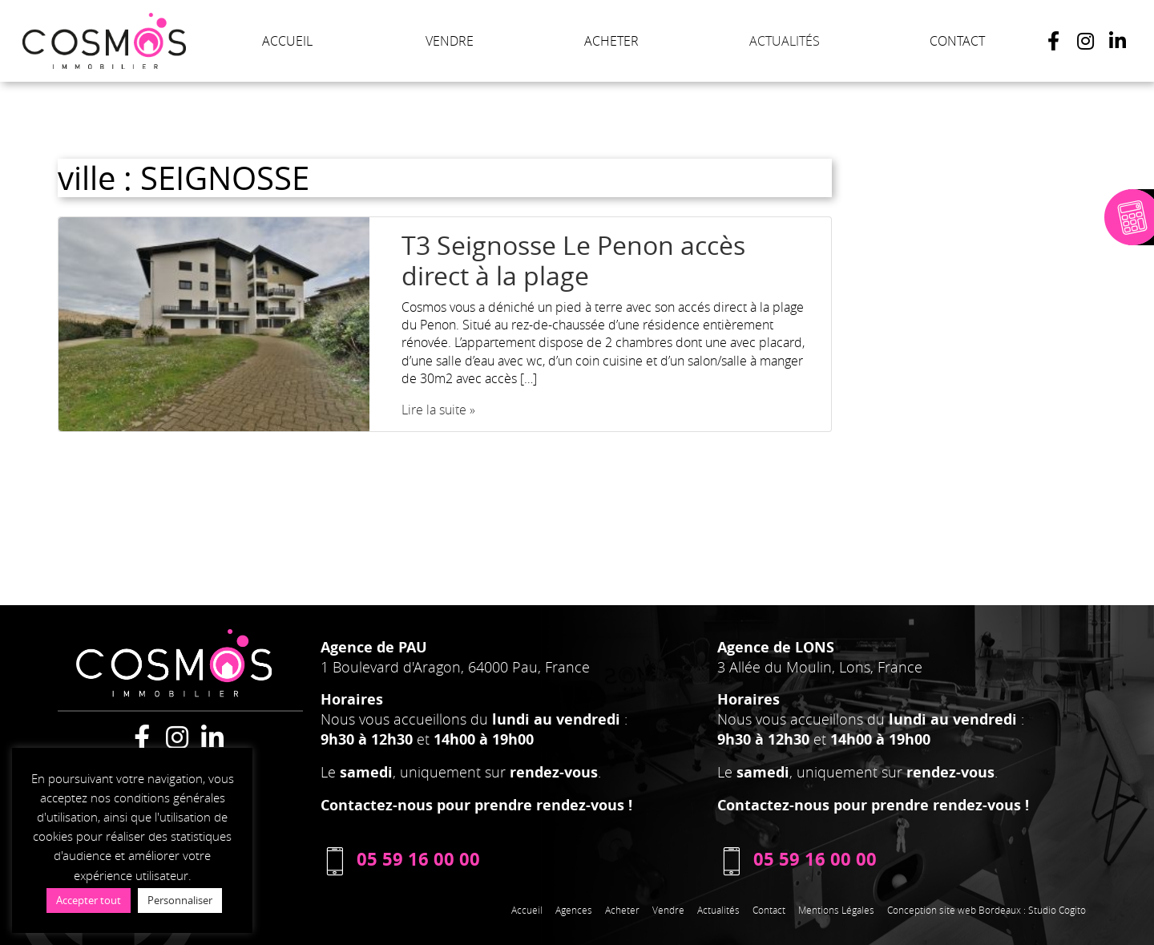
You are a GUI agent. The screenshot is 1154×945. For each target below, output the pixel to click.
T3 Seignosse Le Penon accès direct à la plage (573, 260)
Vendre (668, 909)
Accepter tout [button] (88, 900)
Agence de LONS (775, 647)
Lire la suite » (438, 409)
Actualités (718, 909)
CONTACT (957, 41)
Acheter (622, 909)
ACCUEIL (287, 41)
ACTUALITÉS (784, 41)
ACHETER (611, 41)
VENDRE (450, 41)
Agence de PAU (374, 647)
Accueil (527, 909)
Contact (769, 909)
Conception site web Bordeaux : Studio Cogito (986, 909)
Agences (573, 909)
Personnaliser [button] (179, 900)
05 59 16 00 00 (400, 858)
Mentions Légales (836, 909)
